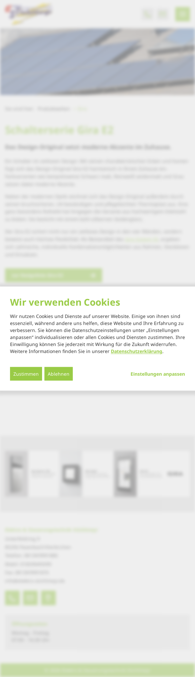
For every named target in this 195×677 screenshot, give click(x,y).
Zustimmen (26, 374)
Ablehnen (58, 374)
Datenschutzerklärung (136, 351)
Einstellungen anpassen (158, 374)
